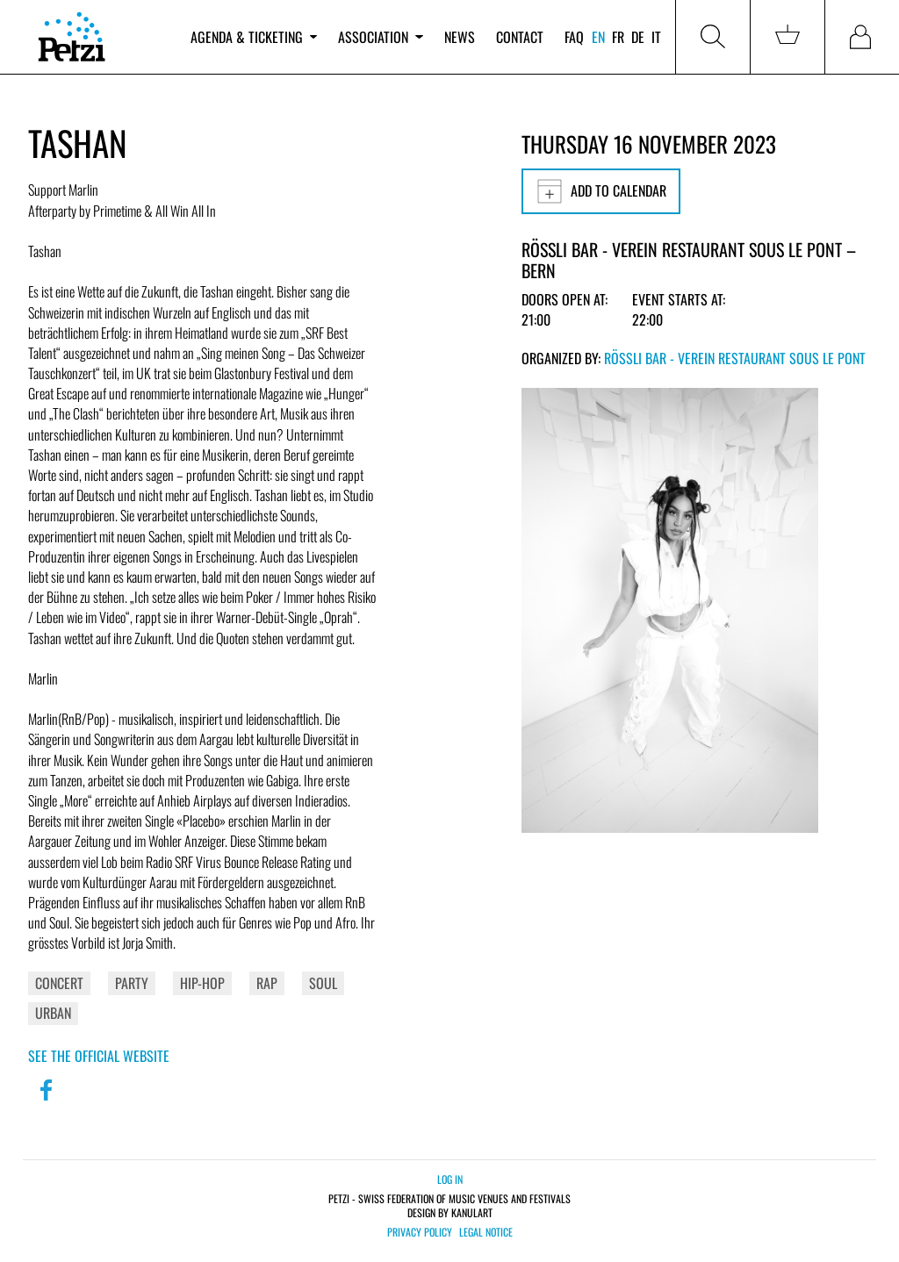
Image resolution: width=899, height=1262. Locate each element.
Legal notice (486, 1232)
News (459, 36)
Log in (450, 1179)
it (656, 36)
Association (380, 36)
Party (131, 982)
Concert (59, 982)
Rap (266, 982)
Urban (53, 1012)
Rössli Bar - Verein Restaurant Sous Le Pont (735, 358)
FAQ (574, 36)
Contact (519, 36)
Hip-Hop (202, 982)
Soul (323, 982)
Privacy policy (419, 1232)
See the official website (98, 1055)
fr (618, 36)
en (598, 36)
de (637, 36)
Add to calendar (601, 191)
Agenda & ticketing (254, 36)
